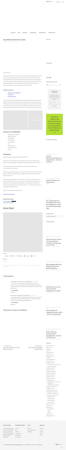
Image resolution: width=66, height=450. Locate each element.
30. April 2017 (48, 269)
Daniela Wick (11, 41)
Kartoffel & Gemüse (49, 261)
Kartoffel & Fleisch (54, 154)
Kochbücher (48, 405)
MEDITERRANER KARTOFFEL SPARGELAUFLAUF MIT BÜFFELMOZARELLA (54, 266)
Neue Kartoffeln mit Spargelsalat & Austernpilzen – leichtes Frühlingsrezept (54, 312)
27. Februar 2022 (35, 281)
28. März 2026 (48, 209)
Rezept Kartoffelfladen (7, 201)
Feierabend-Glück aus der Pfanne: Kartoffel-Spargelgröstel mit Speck (53, 289)
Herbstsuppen (50, 398)
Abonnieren (54, 105)
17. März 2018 (5, 41)
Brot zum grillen (27, 265)
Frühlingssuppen (50, 396)
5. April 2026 (48, 183)
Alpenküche (48, 347)
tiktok (53, 2)
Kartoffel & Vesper (49, 376)
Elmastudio (40, 444)
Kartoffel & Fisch (49, 361)
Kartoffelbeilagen (48, 198)
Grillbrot (35, 265)
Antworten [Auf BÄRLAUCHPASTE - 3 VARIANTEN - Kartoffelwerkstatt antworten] (13, 304)
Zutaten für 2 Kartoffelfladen (14, 92)
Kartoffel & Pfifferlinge (50, 371)
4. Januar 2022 (33, 295)
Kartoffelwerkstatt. (9, 444)
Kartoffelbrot (38, 265)
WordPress (29, 444)
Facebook (46, 2)
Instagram (50, 2)
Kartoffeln (24, 32)
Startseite (13, 32)
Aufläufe (53, 261)
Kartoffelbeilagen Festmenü (52, 384)
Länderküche (48, 407)
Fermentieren (48, 354)
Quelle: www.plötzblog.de (8, 194)
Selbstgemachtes (49, 415)
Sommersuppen (50, 400)
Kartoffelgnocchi (49, 388)
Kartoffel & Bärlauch (57, 178)
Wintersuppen (50, 402)
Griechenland (49, 408)
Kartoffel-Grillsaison (16, 265)
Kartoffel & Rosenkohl (50, 373)
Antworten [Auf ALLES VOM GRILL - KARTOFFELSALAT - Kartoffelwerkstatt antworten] (13, 292)
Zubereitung (10, 94)
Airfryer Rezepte (49, 345)
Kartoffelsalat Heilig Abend (52, 393)
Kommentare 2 (15, 41)
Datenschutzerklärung (31, 430)
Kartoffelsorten (42, 32)
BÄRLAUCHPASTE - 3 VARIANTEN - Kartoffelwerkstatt (20, 295)
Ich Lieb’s (48, 77)
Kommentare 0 (58, 292)
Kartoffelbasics (33, 32)
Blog (19, 32)
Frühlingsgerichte (48, 154)
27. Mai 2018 (48, 315)
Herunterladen (13, 201)
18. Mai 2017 (48, 246)
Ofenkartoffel (48, 414)
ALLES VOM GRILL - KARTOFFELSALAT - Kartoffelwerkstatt (21, 281)
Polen (48, 412)
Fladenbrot (31, 265)
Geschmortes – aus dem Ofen (53, 364)
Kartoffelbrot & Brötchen (9, 265)
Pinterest (48, 2)
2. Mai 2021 (47, 292)
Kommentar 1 (58, 246)
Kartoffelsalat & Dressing (51, 391)
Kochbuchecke (51, 32)
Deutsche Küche (49, 352)
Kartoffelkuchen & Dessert (51, 390)
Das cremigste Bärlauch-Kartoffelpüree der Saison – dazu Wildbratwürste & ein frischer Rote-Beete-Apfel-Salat (54, 204)
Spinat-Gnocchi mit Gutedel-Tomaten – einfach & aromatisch (13, 347)
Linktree (51, 2)
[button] (15, 120)
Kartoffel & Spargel (49, 375)
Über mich (29, 428)
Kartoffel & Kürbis (49, 369)
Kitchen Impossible (49, 403)
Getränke (48, 357)
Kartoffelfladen (5, 266)
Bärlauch (47, 350)
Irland (48, 410)
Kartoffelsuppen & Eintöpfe (51, 395)
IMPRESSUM (29, 431)
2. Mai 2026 (47, 163)
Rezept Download (12, 96)
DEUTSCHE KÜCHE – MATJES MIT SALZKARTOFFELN (33, 347)
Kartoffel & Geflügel (51, 366)
